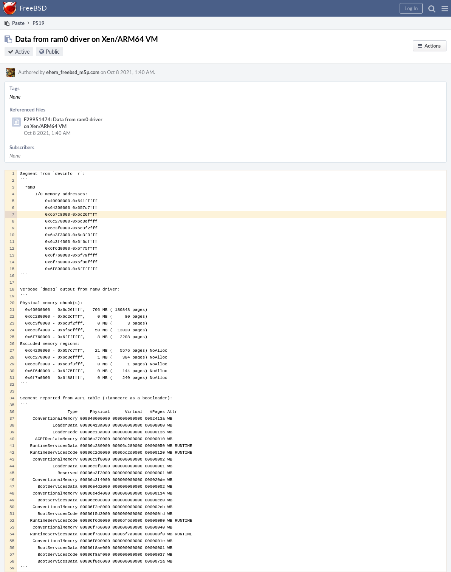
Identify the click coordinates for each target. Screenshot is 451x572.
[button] (445, 8)
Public (53, 51)
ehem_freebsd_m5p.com (72, 72)
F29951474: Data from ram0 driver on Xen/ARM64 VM (63, 123)
